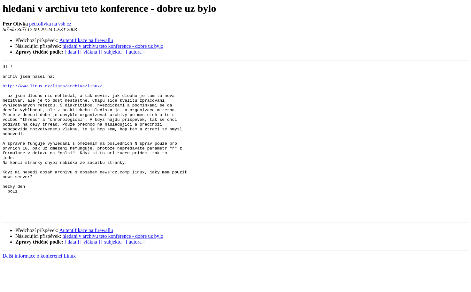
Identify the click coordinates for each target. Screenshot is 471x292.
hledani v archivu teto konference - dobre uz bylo (113, 46)
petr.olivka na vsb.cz (50, 23)
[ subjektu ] (113, 52)
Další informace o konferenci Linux (39, 286)
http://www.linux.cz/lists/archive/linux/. (54, 90)
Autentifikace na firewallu (86, 40)
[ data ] (72, 52)
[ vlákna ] (90, 52)
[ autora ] (135, 52)
